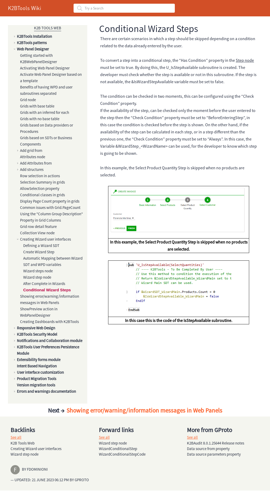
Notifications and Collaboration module (49, 340)
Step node (245, 60)
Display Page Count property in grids (49, 201)
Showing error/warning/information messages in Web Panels (49, 299)
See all (16, 437)
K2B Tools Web (47, 27)
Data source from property (208, 448)
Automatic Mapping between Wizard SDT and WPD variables (53, 261)
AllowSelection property (39, 188)
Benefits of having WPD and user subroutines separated (46, 90)
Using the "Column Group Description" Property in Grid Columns (51, 217)
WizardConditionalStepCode (122, 454)
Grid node (28, 99)
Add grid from (31, 150)
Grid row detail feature (38, 226)
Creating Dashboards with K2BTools (49, 321)
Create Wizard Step (38, 251)
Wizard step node (37, 277)
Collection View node (37, 232)
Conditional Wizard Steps (47, 290)
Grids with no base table (39, 118)
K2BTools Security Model (37, 334)
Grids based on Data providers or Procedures (46, 128)
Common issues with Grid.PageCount (50, 207)
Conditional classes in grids (42, 194)
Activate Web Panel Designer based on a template (51, 77)
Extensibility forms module (38, 359)
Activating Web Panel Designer (45, 68)
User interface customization (40, 372)
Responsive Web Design (36, 327)
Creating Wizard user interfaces (45, 239)
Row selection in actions (40, 175)
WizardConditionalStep (118, 448)
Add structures (32, 169)
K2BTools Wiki (24, 7)
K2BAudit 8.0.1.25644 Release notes (215, 443)
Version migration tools (36, 384)
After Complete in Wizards (44, 283)
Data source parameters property (214, 454)
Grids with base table (37, 106)
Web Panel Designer (33, 49)
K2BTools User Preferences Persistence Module (48, 350)
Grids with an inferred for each (44, 112)
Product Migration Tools (36, 378)
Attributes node (32, 156)
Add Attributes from (36, 163)
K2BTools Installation (34, 36)
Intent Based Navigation (37, 365)
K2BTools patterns (32, 42)
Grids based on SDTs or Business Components (46, 141)
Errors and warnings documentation (46, 391)
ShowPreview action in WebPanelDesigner (38, 312)
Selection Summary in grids (42, 182)
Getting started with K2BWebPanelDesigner (38, 58)
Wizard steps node (38, 270)
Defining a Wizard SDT (41, 245)
